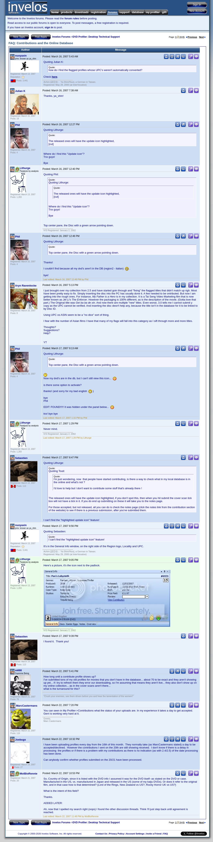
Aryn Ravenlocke (26, 285)
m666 (18, 670)
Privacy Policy (116, 833)
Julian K (20, 91)
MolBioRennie (28, 773)
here (54, 76)
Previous (191, 37)
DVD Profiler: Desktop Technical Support (96, 36)
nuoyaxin (21, 55)
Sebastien (21, 458)
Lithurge (25, 168)
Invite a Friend (153, 833)
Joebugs (20, 739)
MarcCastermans (26, 705)
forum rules (71, 18)
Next (202, 37)
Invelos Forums (61, 36)
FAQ (165, 833)
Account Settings (135, 833)
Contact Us (101, 833)
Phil (17, 124)
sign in (49, 27)
